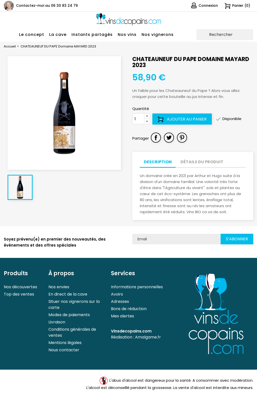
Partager (155, 137)
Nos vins (127, 34)
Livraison (56, 322)
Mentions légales (65, 343)
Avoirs (117, 294)
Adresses (120, 301)
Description (158, 162)
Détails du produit (201, 162)
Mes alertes (122, 316)
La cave (58, 34)
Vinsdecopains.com (131, 331)
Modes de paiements (69, 315)
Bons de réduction (129, 309)
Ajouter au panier (182, 119)
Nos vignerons (158, 34)
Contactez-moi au (47, 5)
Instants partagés (92, 34)
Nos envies (58, 287)
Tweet (168, 137)
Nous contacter (63, 350)
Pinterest (181, 137)
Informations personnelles (137, 287)
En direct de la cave (67, 294)
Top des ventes (19, 294)
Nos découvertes (20, 287)
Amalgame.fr (148, 337)
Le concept (31, 34)
